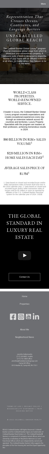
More (43, 4)
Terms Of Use (14, 406)
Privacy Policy (32, 406)
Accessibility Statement (21, 408)
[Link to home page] (4, 4)
